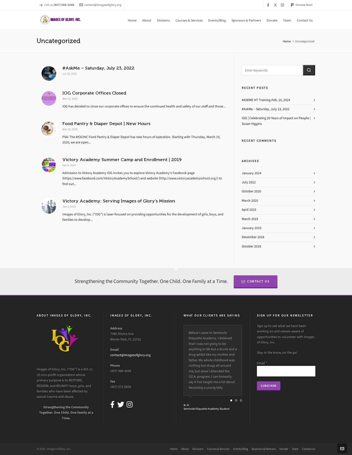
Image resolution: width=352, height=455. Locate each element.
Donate (283, 449)
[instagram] (283, 5)
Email (262, 363)
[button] (309, 70)
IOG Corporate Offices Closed (94, 93)
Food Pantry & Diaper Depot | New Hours (106, 123)
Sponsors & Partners (264, 449)
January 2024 (251, 173)
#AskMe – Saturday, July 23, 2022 (98, 68)
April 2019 (249, 209)
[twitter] (276, 5)
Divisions (197, 449)
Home (287, 41)
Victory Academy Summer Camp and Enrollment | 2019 (121, 159)
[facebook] (268, 5)
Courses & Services (218, 449)
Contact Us (256, 281)
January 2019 (251, 228)
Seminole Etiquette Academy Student (207, 409)
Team (295, 449)
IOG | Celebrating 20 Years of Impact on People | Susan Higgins (276, 121)
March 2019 (250, 219)
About (185, 449)
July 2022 (249, 182)
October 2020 (251, 191)
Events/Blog (240, 449)
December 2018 (253, 237)
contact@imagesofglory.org (100, 5)
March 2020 (250, 200)
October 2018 (251, 246)
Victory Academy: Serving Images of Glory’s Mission (118, 200)
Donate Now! (302, 5)
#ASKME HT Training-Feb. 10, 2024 (266, 100)
